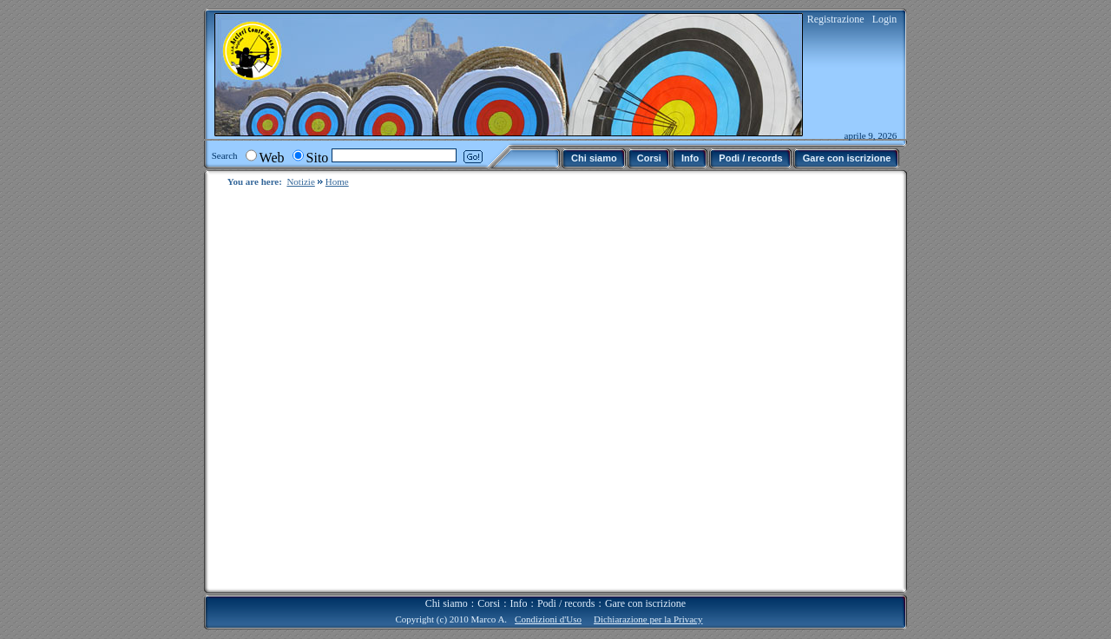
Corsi (488, 589)
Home (337, 181)
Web (272, 157)
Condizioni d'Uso (548, 605)
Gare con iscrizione (645, 589)
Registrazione (835, 19)
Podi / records (566, 589)
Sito (317, 157)
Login (884, 19)
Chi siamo (446, 589)
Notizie (300, 181)
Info (519, 589)
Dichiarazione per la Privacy (648, 605)
